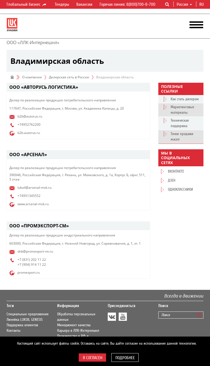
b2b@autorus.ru (30, 116)
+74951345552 (29, 196)
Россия (184, 4)
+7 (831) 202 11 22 (32, 260)
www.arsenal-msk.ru (33, 204)
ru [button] (202, 4)
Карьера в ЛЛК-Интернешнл (78, 330)
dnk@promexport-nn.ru (35, 251)
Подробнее (125, 357)
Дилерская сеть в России (69, 77)
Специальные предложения (27, 314)
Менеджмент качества (74, 325)
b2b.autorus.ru (29, 133)
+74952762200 (29, 124)
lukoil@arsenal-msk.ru (34, 187)
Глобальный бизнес (27, 4)
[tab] (78, 87)
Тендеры (62, 4)
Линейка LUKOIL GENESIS (25, 320)
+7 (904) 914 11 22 (32, 264)
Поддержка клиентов (22, 325)
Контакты (14, 330)
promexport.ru (29, 272)
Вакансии (84, 4)
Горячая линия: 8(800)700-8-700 (127, 4)
